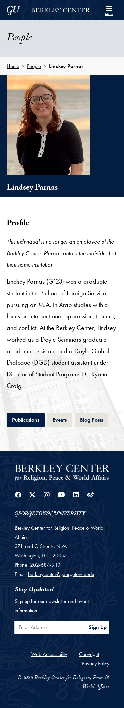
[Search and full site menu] (109, 10)
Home (13, 66)
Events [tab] (62, 419)
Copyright (89, 654)
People (34, 66)
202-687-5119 (45, 564)
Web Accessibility (49, 654)
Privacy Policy (95, 663)
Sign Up (98, 627)
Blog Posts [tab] (94, 419)
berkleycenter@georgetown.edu (61, 574)
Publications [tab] (28, 419)
